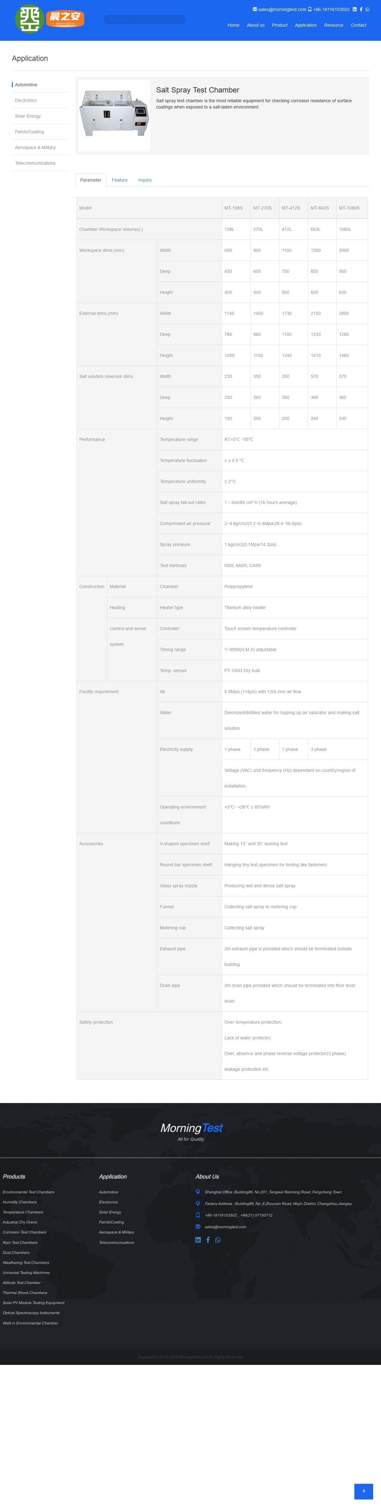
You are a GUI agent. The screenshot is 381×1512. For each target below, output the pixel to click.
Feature (120, 180)
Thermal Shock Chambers (25, 1292)
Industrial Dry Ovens (20, 1222)
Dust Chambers (16, 1252)
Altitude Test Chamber (21, 1282)
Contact (358, 25)
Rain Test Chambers (20, 1242)
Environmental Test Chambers (28, 1192)
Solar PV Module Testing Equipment (33, 1302)
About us (256, 25)
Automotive (26, 84)
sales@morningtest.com (281, 9)
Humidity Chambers (19, 1202)
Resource (333, 25)
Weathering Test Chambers (26, 1262)
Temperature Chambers (23, 1212)
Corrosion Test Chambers (24, 1232)
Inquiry (145, 180)
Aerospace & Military (35, 147)
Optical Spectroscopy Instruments (31, 1312)
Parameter (90, 180)
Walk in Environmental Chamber (30, 1323)
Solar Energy (28, 116)
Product (280, 25)
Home (234, 25)
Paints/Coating (29, 131)
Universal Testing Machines (26, 1272)
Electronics (26, 100)
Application (306, 25)
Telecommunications (35, 163)
